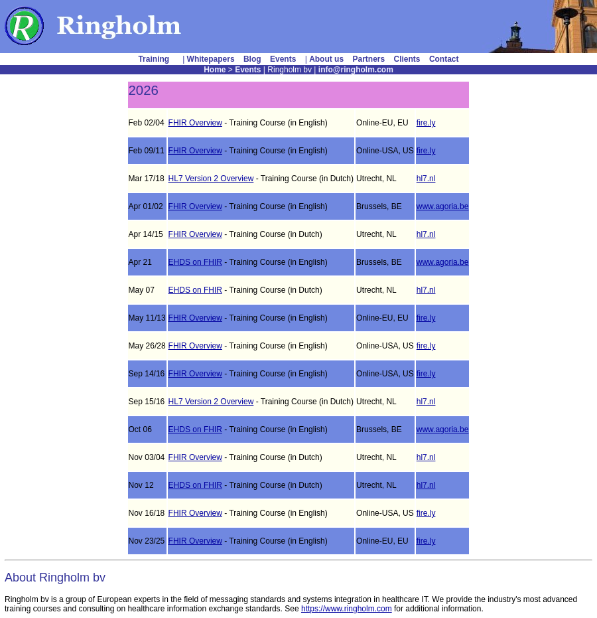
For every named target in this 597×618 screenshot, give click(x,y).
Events (283, 59)
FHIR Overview (195, 122)
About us (326, 59)
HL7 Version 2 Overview (211, 178)
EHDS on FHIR (195, 262)
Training (153, 59)
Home (215, 69)
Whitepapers (211, 59)
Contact (444, 59)
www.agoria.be (443, 206)
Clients (407, 59)
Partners (368, 59)
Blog (252, 59)
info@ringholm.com (355, 69)
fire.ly (426, 122)
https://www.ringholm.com (346, 608)
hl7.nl (426, 178)
